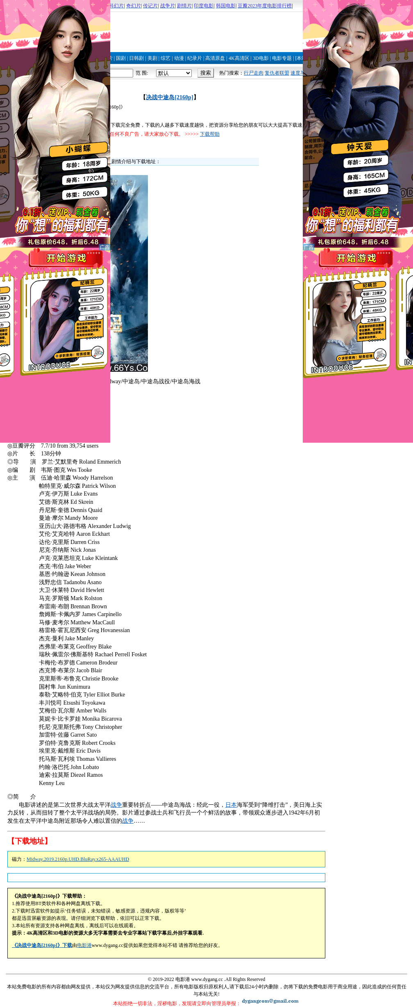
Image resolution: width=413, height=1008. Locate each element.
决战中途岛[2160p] (169, 97)
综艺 (165, 58)
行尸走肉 (253, 73)
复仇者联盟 (277, 73)
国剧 (121, 58)
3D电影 (261, 58)
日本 (231, 805)
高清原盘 (215, 58)
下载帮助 (210, 134)
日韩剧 (136, 58)
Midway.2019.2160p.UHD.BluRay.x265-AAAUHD (78, 859)
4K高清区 (239, 58)
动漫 (179, 58)
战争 (116, 805)
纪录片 (194, 58)
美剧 (152, 58)
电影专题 (282, 58)
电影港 (84, 945)
